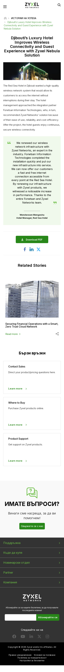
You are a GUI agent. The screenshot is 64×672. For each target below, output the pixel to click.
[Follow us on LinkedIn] (31, 637)
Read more (11, 334)
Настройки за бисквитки (32, 660)
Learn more (15, 388)
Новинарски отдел (16, 562)
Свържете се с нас (32, 526)
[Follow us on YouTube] (23, 637)
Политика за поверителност (32, 658)
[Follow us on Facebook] (14, 637)
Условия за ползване (44, 655)
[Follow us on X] (39, 637)
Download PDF (35, 239)
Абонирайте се (48, 617)
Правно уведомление (20, 655)
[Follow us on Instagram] (47, 637)
